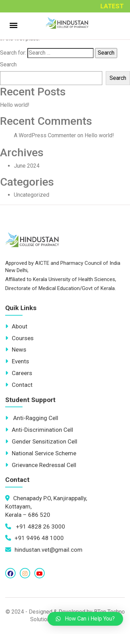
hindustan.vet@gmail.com (44, 549)
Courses (19, 338)
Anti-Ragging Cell (31, 417)
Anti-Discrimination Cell (39, 429)
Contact (19, 384)
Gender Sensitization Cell (41, 441)
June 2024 (27, 165)
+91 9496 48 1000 (34, 537)
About (16, 326)
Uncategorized (31, 195)
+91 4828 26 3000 (35, 526)
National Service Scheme (40, 453)
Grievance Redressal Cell (40, 464)
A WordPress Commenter (45, 135)
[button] (85, 619)
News (15, 349)
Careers (18, 373)
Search (8, 64)
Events (17, 361)
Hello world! (14, 105)
